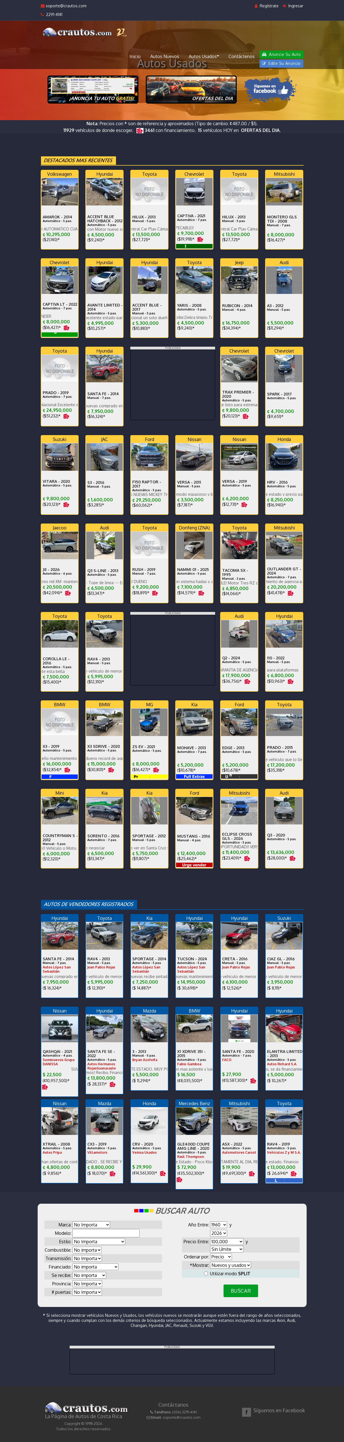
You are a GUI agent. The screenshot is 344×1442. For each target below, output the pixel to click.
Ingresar (293, 5)
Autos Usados (204, 56)
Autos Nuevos (164, 56)
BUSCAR (240, 1291)
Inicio (135, 56)
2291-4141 (51, 14)
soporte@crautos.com (63, 5)
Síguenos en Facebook (279, 1410)
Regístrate (267, 5)
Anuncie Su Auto (281, 54)
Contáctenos (242, 56)
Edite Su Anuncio (281, 63)
